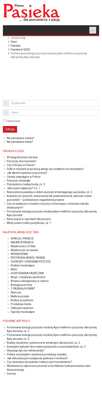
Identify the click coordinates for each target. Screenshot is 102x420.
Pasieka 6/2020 (20, 49)
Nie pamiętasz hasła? (20, 141)
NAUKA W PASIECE (22, 242)
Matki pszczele (20, 296)
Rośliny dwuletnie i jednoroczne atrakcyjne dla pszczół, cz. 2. (44, 342)
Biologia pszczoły (21, 284)
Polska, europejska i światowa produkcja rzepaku (37, 354)
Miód (14, 269)
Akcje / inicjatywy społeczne (28, 277)
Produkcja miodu (21, 304)
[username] (54, 103)
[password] (54, 112)
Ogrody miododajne (23, 311)
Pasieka (15, 45)
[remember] (4, 120)
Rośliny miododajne (23, 265)
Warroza (16, 292)
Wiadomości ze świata (24, 250)
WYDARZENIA (19, 254)
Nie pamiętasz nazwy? (20, 138)
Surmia (11, 373)
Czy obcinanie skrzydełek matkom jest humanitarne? (39, 361)
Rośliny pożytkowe (22, 300)
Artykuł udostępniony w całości (30, 281)
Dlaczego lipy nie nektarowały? (25, 350)
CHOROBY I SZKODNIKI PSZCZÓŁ (31, 261)
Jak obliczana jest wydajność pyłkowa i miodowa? (37, 358)
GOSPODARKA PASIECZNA (27, 273)
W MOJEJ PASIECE (22, 238)
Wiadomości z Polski (23, 246)
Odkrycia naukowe (22, 308)
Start (14, 41)
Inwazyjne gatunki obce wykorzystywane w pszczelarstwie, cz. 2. (46, 346)
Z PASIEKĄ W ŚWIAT (23, 288)
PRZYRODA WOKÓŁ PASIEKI (28, 257)
